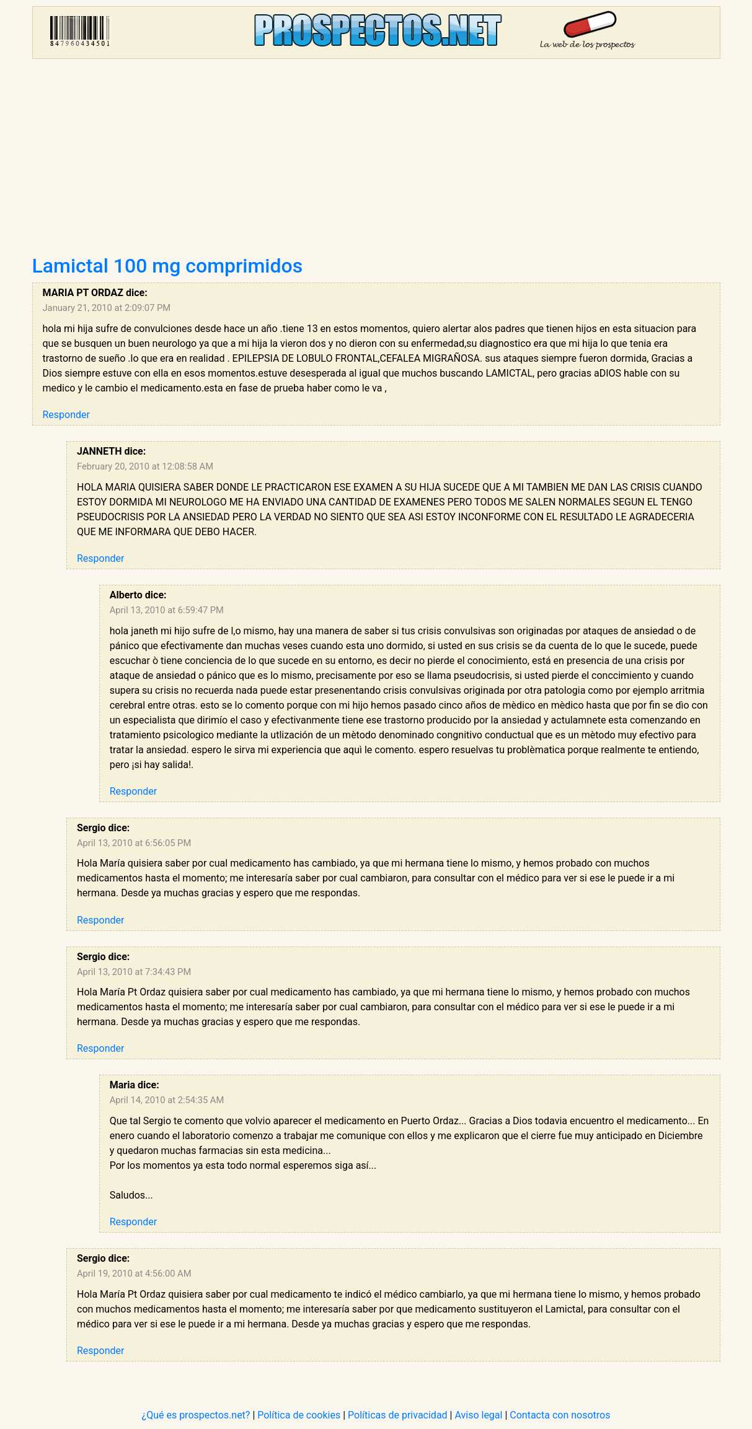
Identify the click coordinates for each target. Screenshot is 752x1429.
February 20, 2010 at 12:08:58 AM (145, 466)
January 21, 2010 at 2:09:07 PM (107, 307)
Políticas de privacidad (398, 1415)
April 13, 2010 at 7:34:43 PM (134, 971)
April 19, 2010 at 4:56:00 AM (134, 1273)
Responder (66, 415)
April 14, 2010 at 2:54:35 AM (167, 1100)
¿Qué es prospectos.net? (196, 1415)
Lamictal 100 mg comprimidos (167, 265)
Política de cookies (298, 1415)
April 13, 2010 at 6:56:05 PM (134, 843)
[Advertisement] (376, 161)
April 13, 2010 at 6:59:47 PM (167, 610)
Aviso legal (478, 1415)
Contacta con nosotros (560, 1415)
